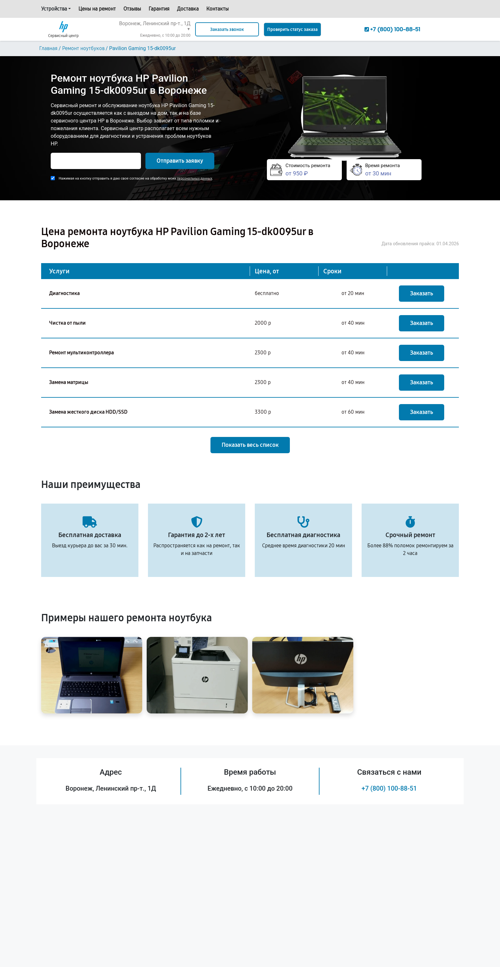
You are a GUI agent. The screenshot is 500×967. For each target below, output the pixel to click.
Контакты (217, 9)
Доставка (188, 9)
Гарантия (159, 9)
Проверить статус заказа (292, 29)
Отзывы (132, 9)
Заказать (421, 293)
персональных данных (194, 178)
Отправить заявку (180, 160)
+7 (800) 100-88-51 (389, 788)
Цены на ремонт (97, 9)
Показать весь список (250, 444)
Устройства (54, 9)
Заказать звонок (227, 29)
